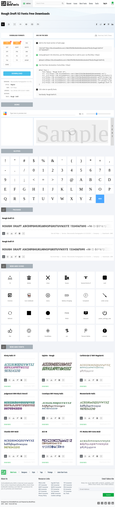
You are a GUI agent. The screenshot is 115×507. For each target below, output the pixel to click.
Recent (69, 3)
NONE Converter (56, 493)
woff (17, 47)
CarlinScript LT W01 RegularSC (92, 356)
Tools (97, 3)
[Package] (26, 24)
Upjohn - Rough (48, 356)
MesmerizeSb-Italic (87, 394)
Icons (75, 3)
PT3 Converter (55, 489)
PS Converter (67, 489)
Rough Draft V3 (8, 218)
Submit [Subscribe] (108, 495)
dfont (27, 60)
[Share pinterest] (108, 24)
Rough (12, 96)
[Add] (3, 24)
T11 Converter (67, 491)
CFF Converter (43, 491)
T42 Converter (55, 491)
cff (27, 56)
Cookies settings (56, 495)
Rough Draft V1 (8, 241)
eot (7, 47)
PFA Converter (68, 487)
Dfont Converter (43, 493)
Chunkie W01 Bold (11, 432)
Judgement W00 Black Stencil (15, 394)
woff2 (27, 47)
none (7, 64)
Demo (91, 3)
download (17, 73)
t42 (7, 60)
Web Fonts (13, 472)
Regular (13, 84)
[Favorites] (9, 24)
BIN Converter (43, 489)
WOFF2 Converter (56, 487)
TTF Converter (68, 483)
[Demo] (14, 24)
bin (27, 51)
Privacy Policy (43, 495)
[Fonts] (38, 24)
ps (17, 56)
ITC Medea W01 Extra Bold (90, 432)
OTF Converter (43, 485)
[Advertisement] (17, 132)
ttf (7, 43)
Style (33, 472)
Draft (17, 96)
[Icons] (32, 24)
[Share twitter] (104, 24)
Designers (24, 472)
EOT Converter (68, 485)
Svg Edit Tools (55, 483)
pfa (17, 51)
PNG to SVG (42, 483)
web (17, 43)
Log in (105, 3)
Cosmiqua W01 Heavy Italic (52, 394)
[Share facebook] (96, 24)
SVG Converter (55, 485)
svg (27, 43)
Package (50, 472)
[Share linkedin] (112, 24)
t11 (17, 60)
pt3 (7, 56)
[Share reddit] (100, 24)
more (100, 198)
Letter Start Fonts (62, 472)
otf (7, 51)
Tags (41, 472)
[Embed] (19, 233)
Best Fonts (83, 3)
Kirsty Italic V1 (9, 356)
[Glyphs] (20, 24)
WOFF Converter (43, 487)
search (62, 3)
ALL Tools (66, 493)
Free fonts (11, 3)
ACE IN (44, 432)
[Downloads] (11, 233)
